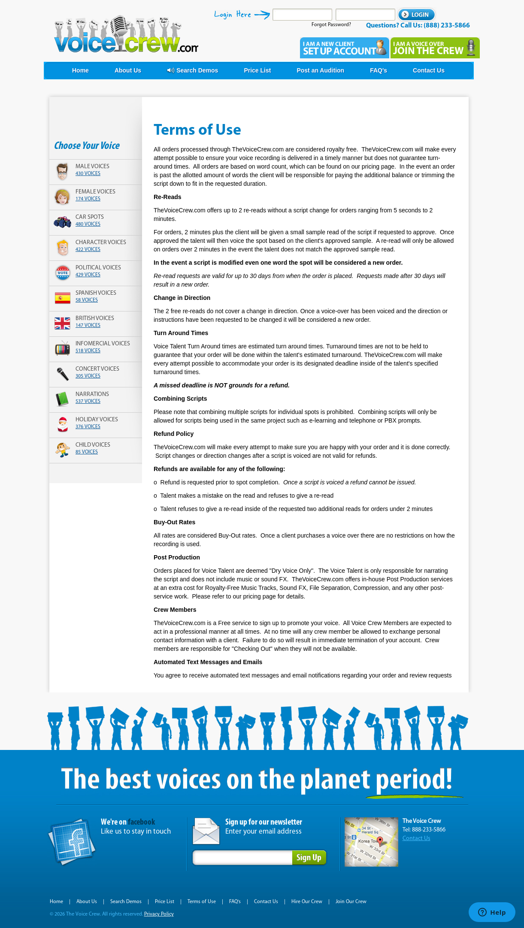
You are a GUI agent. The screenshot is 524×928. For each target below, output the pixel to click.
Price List (164, 901)
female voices (95, 192)
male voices (92, 166)
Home (56, 901)
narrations (92, 394)
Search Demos (126, 901)
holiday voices (97, 420)
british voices (95, 318)
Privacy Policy (159, 914)
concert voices (97, 369)
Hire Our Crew (306, 901)
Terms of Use (202, 901)
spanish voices (96, 293)
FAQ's (235, 901)
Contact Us (416, 838)
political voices (98, 268)
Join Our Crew (351, 901)
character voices (101, 242)
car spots (90, 217)
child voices (93, 445)
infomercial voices (103, 344)
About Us (86, 901)
